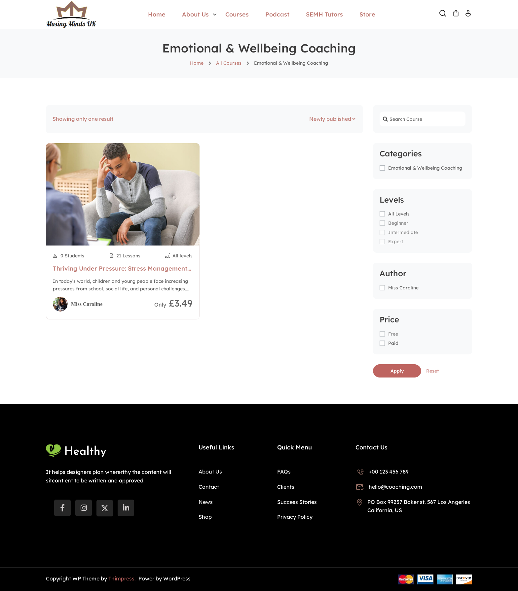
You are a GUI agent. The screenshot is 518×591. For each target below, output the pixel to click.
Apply (397, 371)
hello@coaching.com (388, 486)
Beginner (398, 223)
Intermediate (403, 232)
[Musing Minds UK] (71, 14)
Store (367, 14)
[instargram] (83, 508)
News (206, 502)
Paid (393, 343)
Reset (432, 371)
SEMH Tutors (324, 14)
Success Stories (297, 502)
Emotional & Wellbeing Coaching (425, 168)
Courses (237, 14)
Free (393, 334)
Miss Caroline (403, 288)
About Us (195, 14)
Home (157, 14)
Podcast (277, 14)
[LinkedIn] (126, 508)
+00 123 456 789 (382, 471)
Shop (205, 516)
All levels (399, 214)
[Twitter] (104, 508)
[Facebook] (62, 508)
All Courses (228, 63)
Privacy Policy (295, 516)
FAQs (284, 471)
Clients (285, 486)
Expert (395, 242)
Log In (468, 15)
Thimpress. (122, 578)
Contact (209, 486)
